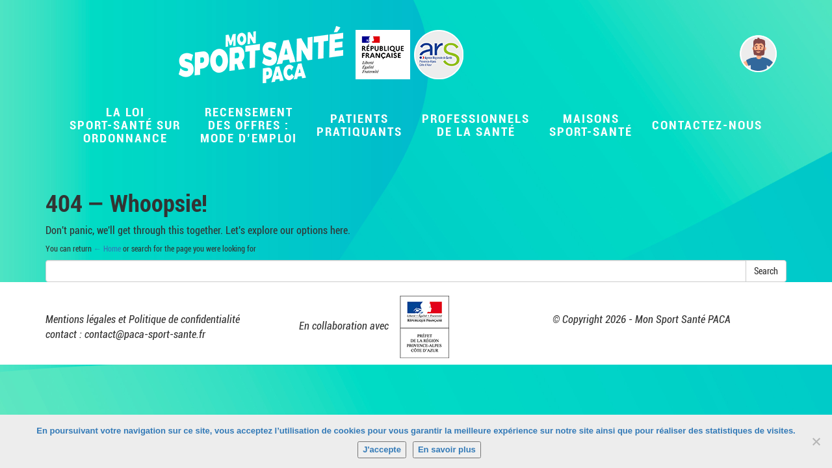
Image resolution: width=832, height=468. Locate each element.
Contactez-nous (707, 125)
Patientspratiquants (359, 125)
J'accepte (382, 449)
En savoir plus (447, 449)
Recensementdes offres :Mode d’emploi (248, 125)
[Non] (815, 441)
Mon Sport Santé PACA (683, 319)
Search (766, 271)
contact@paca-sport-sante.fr (144, 334)
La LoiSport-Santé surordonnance (125, 125)
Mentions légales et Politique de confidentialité (143, 319)
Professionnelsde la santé (476, 125)
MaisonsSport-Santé (590, 125)
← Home (107, 249)
